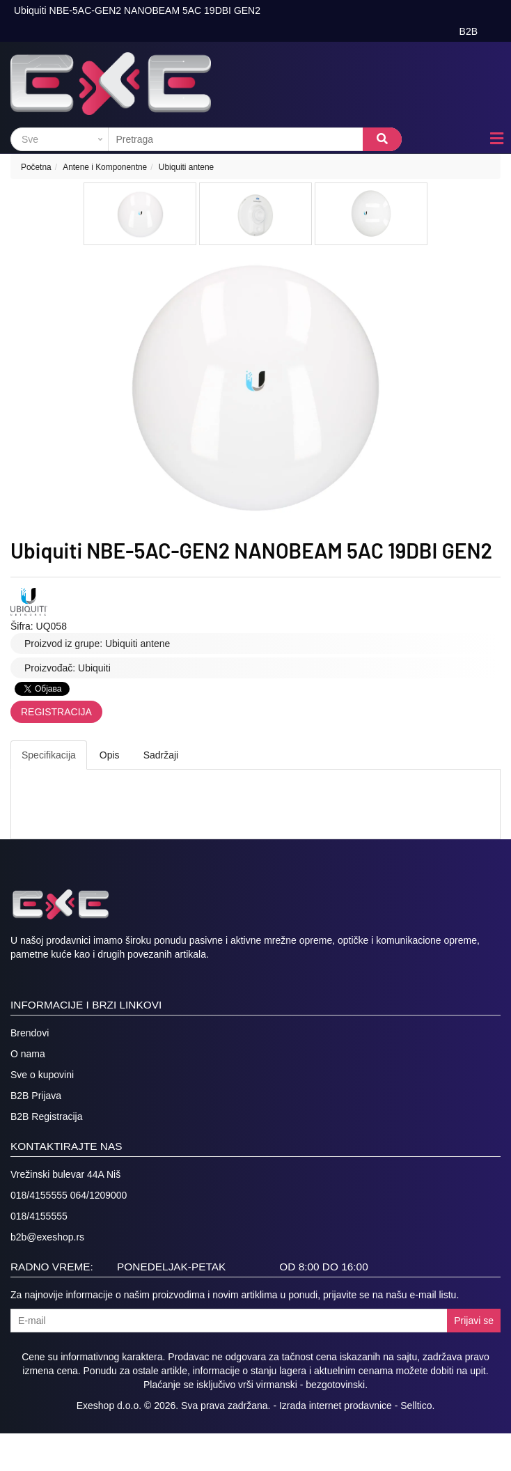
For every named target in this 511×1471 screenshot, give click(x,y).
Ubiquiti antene (186, 167)
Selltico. (417, 1405)
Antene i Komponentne (105, 167)
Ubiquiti (94, 668)
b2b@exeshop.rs (47, 1237)
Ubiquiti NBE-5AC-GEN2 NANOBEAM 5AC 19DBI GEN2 (137, 10)
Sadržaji (161, 755)
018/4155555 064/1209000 (68, 1195)
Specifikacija (49, 755)
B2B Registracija (46, 1116)
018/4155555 (39, 1216)
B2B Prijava (35, 1095)
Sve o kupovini (42, 1074)
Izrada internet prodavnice (335, 1405)
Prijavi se (474, 1320)
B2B (468, 31)
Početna (36, 167)
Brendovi (29, 1032)
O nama (27, 1053)
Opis (110, 755)
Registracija (56, 711)
